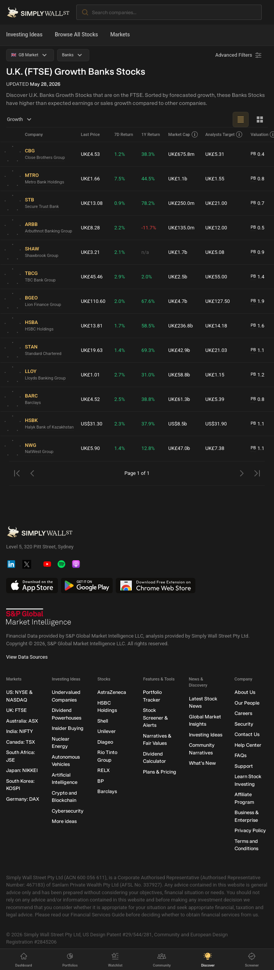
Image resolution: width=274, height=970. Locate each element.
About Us (245, 692)
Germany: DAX (22, 799)
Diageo (105, 742)
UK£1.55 (215, 179)
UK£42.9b (179, 350)
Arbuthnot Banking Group (48, 231)
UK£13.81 (92, 326)
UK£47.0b (179, 448)
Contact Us (247, 734)
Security (244, 724)
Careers (243, 713)
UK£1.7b (177, 252)
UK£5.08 (215, 252)
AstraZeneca (111, 692)
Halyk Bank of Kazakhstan (49, 427)
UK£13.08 (92, 203)
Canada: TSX (20, 742)
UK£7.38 (215, 448)
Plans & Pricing (159, 772)
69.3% (148, 350)
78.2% (148, 203)
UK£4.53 (90, 154)
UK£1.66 (90, 179)
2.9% (119, 277)
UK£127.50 (217, 301)
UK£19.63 (92, 350)
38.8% (148, 399)
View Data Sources (27, 657)
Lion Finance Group (43, 304)
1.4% (119, 350)
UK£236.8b (180, 326)
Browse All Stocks (76, 34)
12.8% (148, 448)
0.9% (119, 203)
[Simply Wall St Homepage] (38, 12)
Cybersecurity (68, 811)
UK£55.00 (216, 277)
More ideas (64, 821)
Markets (120, 34)
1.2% (119, 154)
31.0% (148, 375)
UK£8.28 (90, 228)
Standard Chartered (43, 353)
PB (253, 153)
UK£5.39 (215, 399)
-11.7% (148, 228)
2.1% (119, 252)
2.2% (119, 228)
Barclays (33, 402)
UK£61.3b (179, 399)
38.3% (148, 154)
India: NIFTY (19, 731)
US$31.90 (216, 424)
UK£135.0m (181, 228)
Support (244, 766)
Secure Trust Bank (42, 206)
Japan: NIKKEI (22, 770)
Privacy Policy (250, 830)
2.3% (119, 424)
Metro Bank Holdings (44, 182)
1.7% (119, 326)
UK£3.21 (90, 252)
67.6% (148, 301)
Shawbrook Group (41, 255)
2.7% (119, 375)
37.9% (148, 424)
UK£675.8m (181, 154)
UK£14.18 (216, 326)
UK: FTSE (16, 710)
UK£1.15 (215, 375)
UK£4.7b (177, 301)
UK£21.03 (216, 350)
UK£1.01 (90, 375)
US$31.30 (91, 424)
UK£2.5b (177, 277)
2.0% (146, 277)
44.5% (148, 179)
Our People (247, 703)
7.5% (119, 179)
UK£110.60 (93, 301)
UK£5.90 (90, 448)
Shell (102, 721)
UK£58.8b (179, 375)
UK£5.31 (215, 154)
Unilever (106, 731)
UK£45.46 (92, 277)
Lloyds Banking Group (45, 378)
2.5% (119, 399)
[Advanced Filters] (239, 55)
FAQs (240, 755)
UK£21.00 (216, 203)
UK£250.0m (181, 203)
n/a (145, 252)
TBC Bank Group (40, 280)
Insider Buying (68, 728)
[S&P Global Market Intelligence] (38, 617)
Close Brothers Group (45, 157)
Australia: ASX (22, 721)
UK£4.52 (90, 399)
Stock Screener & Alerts (155, 717)
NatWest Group (39, 451)
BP (100, 781)
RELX (103, 770)
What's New (202, 763)
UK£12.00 (216, 228)
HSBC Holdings (39, 329)
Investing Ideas (24, 34)
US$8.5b (177, 424)
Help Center (248, 745)
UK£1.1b (177, 179)
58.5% (148, 326)
